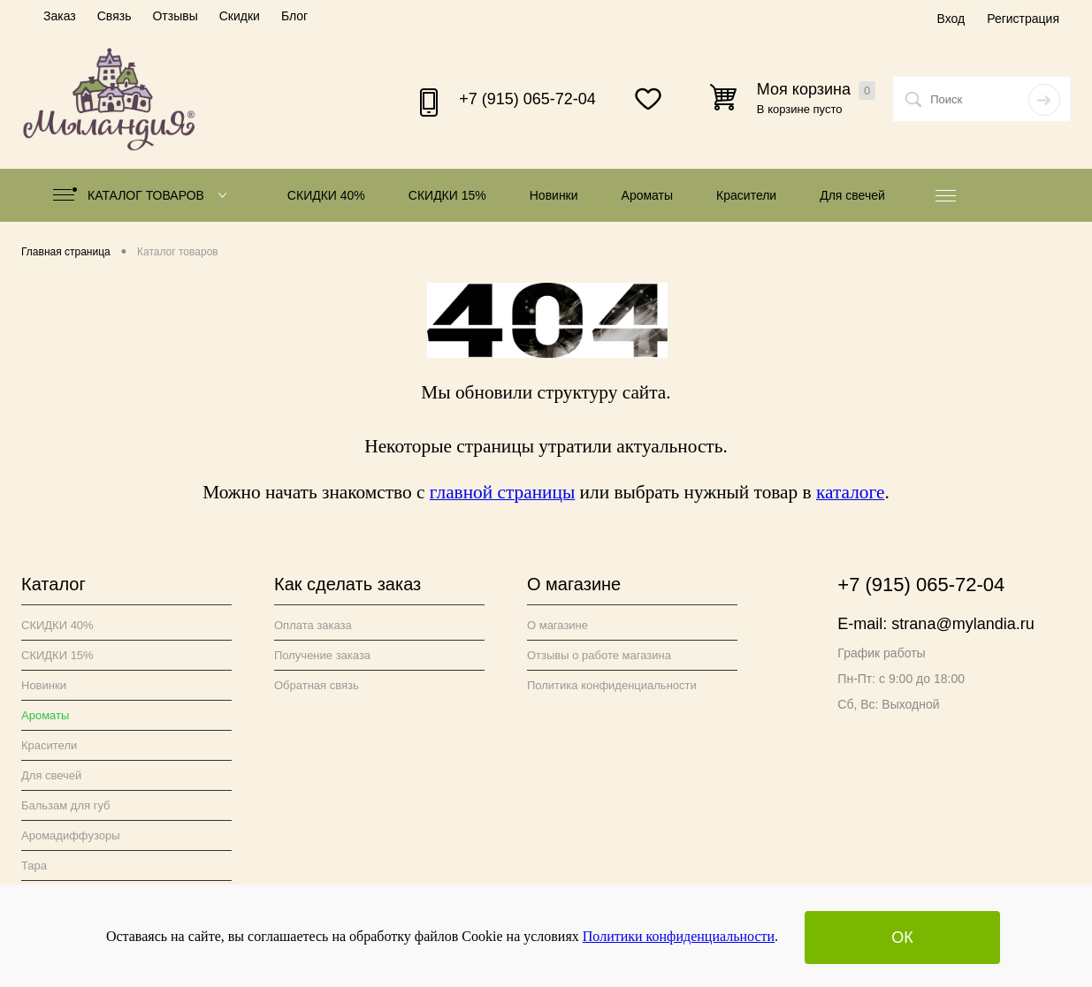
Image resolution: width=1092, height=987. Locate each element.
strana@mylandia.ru (962, 624)
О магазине (557, 625)
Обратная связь (316, 685)
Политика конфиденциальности (612, 685)
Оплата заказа (313, 625)
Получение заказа (322, 655)
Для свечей (852, 195)
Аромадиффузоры (70, 835)
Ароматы (648, 195)
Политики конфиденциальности (679, 936)
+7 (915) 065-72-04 (527, 99)
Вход (950, 18)
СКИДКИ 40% (326, 195)
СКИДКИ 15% (447, 195)
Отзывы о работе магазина (599, 655)
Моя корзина (816, 90)
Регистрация (1023, 18)
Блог (294, 16)
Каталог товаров (143, 195)
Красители (746, 195)
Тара (34, 865)
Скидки (239, 16)
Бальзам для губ (66, 805)
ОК (902, 937)
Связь (114, 16)
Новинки (554, 195)
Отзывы (174, 16)
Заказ (59, 16)
